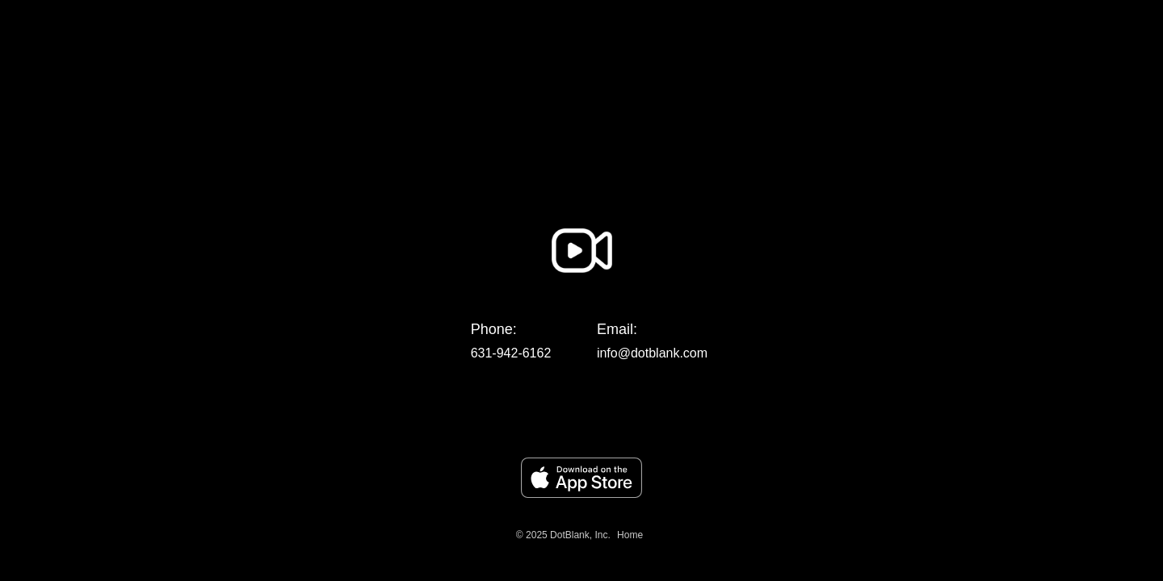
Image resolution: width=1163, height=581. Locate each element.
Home (630, 535)
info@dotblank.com (652, 353)
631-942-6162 (511, 353)
